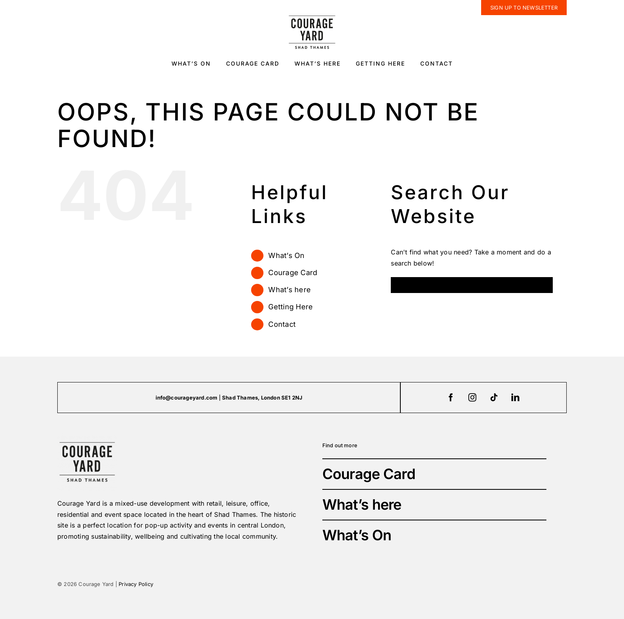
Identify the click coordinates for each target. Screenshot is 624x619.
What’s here (289, 289)
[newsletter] (524, 7)
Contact (282, 324)
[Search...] (472, 285)
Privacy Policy (136, 584)
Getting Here (290, 307)
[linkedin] (516, 397)
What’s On (286, 255)
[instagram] (473, 397)
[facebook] (451, 397)
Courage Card (292, 272)
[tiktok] (494, 397)
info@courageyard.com (187, 397)
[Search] (399, 285)
